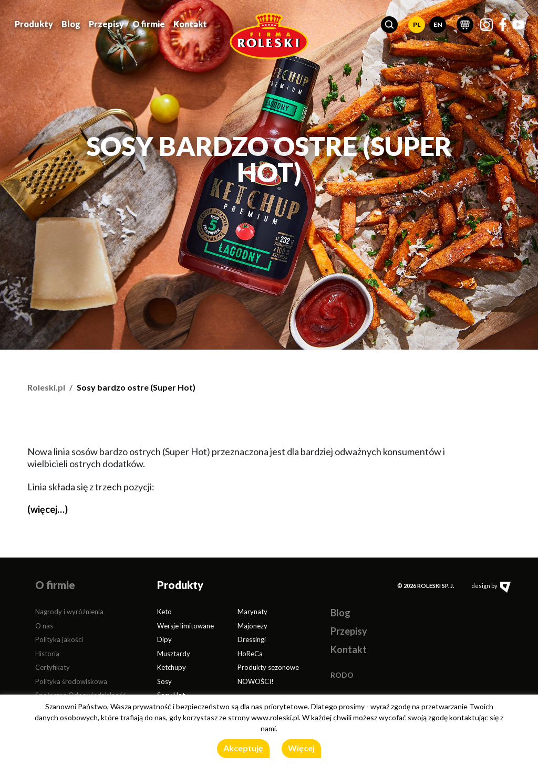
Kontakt (190, 24)
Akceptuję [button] (243, 748)
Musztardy (173, 653)
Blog (70, 24)
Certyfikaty (52, 667)
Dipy (164, 639)
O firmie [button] (148, 24)
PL (417, 24)
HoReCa (250, 653)
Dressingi (251, 639)
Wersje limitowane (185, 626)
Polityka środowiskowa (71, 681)
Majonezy (252, 626)
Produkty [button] (34, 24)
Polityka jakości (59, 639)
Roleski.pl (46, 387)
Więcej (301, 748)
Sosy (164, 681)
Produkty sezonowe (268, 667)
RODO (342, 674)
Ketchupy (171, 667)
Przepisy (106, 24)
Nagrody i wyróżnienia (69, 611)
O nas (44, 626)
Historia (47, 653)
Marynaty (252, 611)
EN (437, 24)
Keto (164, 611)
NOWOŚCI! (255, 681)
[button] (389, 24)
